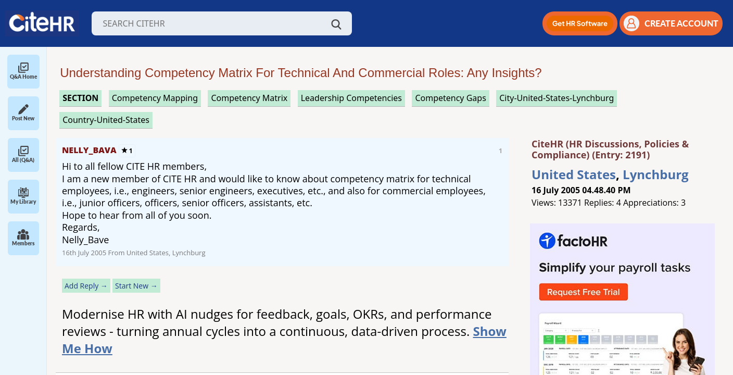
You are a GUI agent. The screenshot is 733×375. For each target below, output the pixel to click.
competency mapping (155, 98)
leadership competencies (351, 98)
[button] (579, 23)
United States (574, 174)
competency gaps (450, 98)
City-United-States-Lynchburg (556, 98)
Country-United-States (105, 120)
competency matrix (249, 98)
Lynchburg (656, 174)
